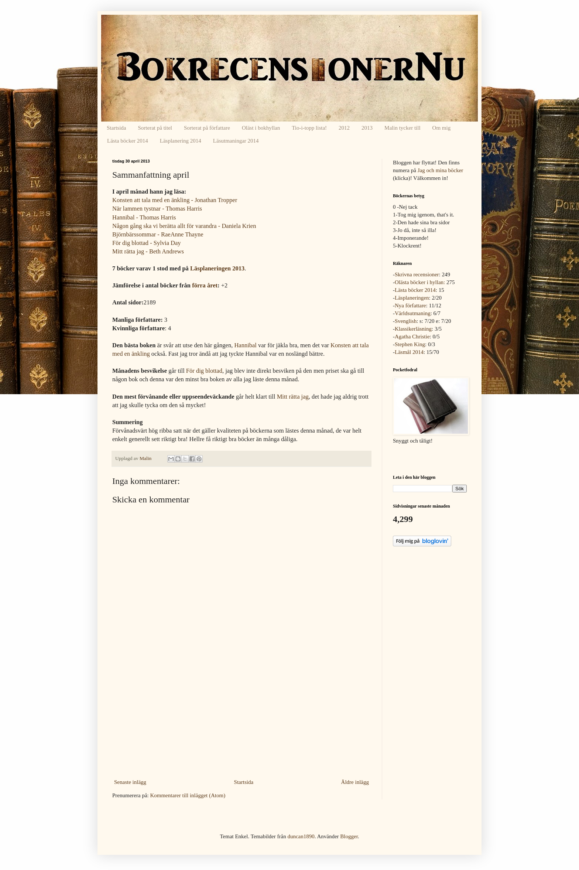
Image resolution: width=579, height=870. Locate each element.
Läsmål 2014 (409, 352)
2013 (367, 128)
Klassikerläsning (413, 329)
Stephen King (410, 344)
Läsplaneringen (412, 298)
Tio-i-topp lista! (309, 128)
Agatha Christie (412, 337)
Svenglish (406, 321)
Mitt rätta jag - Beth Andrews (148, 251)
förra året (204, 285)
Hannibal (245, 345)
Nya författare (410, 305)
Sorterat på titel (155, 128)
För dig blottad (204, 370)
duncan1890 (300, 836)
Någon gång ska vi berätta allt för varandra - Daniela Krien (184, 225)
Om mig (441, 128)
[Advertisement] (241, 721)
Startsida (116, 128)
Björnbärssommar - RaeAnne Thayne (157, 234)
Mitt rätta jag (293, 396)
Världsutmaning (413, 313)
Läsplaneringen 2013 (217, 268)
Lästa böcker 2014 (127, 141)
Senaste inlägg (130, 782)
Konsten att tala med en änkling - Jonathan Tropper (174, 200)
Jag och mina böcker (440, 170)
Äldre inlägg (355, 782)
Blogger (349, 836)
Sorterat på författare (207, 128)
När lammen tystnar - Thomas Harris (157, 208)
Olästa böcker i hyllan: (420, 282)
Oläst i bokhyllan (261, 128)
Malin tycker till (402, 128)
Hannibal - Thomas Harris (144, 217)
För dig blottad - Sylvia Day (146, 242)
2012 (344, 128)
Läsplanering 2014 (180, 141)
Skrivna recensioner (417, 274)
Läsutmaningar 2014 (236, 141)
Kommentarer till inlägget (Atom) (187, 795)
